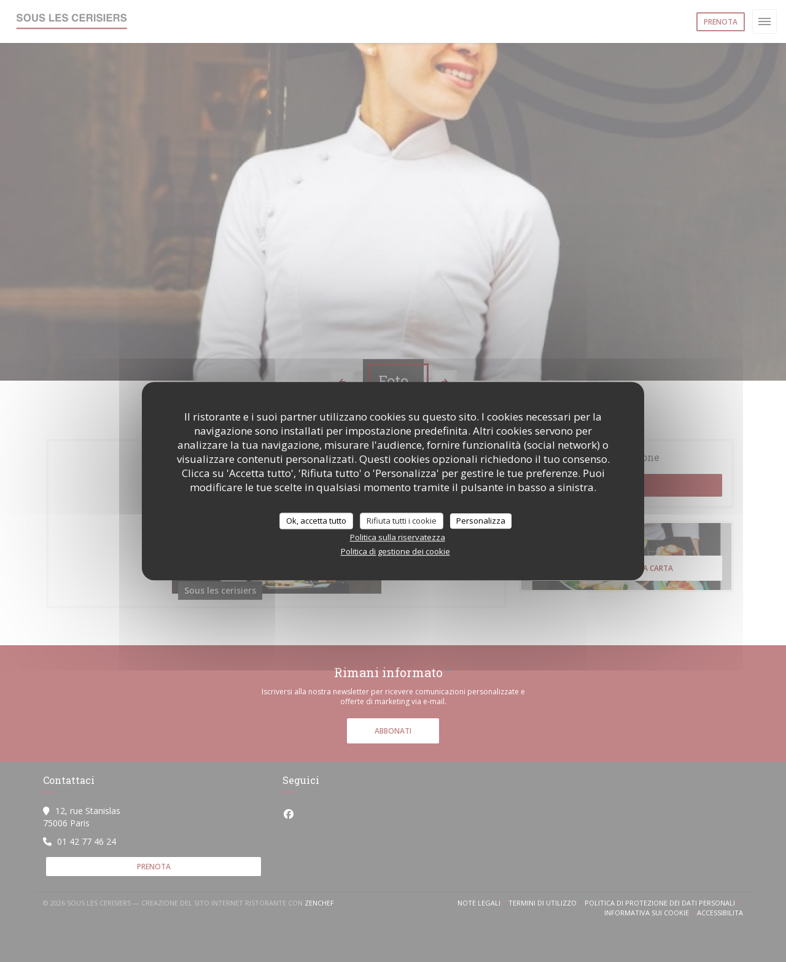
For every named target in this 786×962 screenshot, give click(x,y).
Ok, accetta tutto (316, 520)
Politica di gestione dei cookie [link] (395, 551)
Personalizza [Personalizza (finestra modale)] (480, 520)
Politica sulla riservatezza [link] (397, 537)
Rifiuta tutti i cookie (402, 520)
